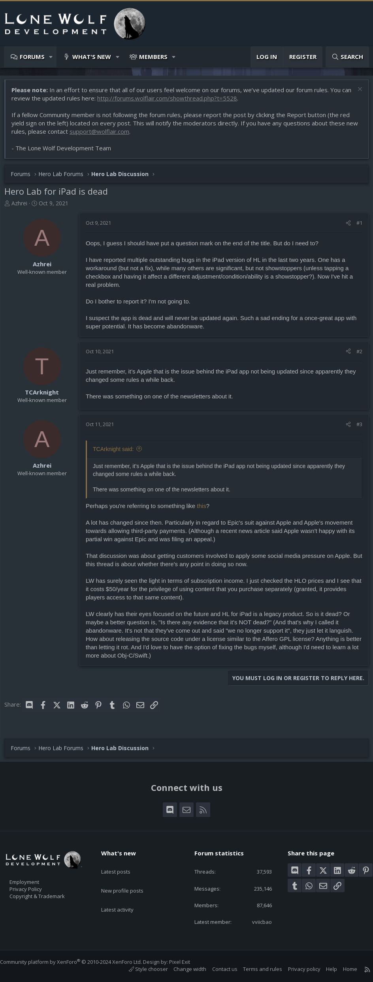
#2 (355, 355)
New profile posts (129, 878)
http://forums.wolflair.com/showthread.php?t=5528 (182, 102)
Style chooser (140, 969)
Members (153, 57)
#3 (355, 428)
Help (323, 969)
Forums (32, 57)
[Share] (344, 226)
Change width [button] (182, 969)
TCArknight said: (117, 453)
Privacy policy (296, 969)
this (205, 509)
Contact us (217, 969)
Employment (34, 877)
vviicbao (257, 921)
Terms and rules (254, 969)
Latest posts (122, 863)
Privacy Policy (36, 885)
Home (342, 969)
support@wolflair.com (116, 135)
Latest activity (124, 894)
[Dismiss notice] (355, 94)
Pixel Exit (187, 961)
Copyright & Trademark (49, 893)
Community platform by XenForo (79, 961)
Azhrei (23, 207)
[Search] (347, 56)
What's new (91, 57)
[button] (51, 56)
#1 (355, 226)
